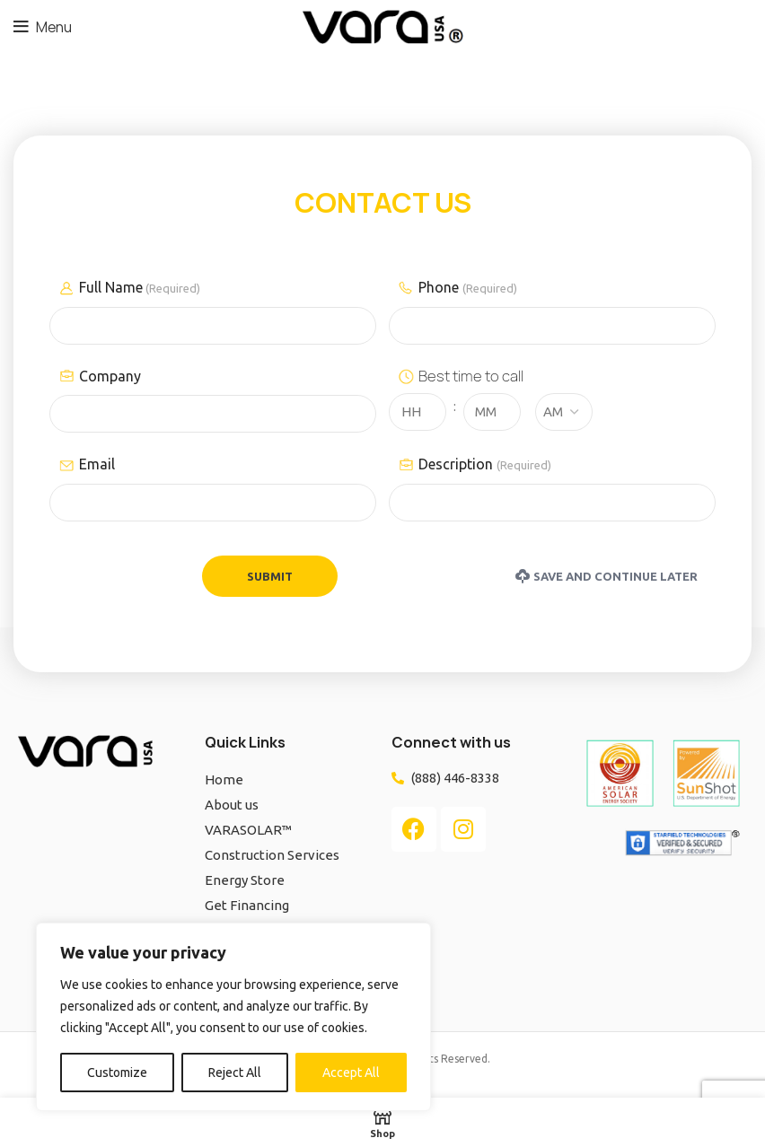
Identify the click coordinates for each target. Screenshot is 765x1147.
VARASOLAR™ (248, 829)
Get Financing (247, 905)
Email (97, 464)
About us (232, 804)
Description (484, 465)
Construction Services (272, 854)
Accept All (351, 1072)
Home (224, 779)
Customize (117, 1072)
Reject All (234, 1072)
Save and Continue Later (606, 576)
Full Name (139, 288)
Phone (467, 288)
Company (110, 376)
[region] (233, 1017)
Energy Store (245, 880)
